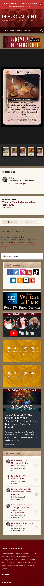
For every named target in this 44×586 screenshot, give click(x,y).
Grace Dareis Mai (19, 475)
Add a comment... (10, 250)
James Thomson (19, 462)
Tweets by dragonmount (12, 572)
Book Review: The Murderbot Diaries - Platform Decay (20, 457)
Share (10, 216)
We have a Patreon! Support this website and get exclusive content (20, 4)
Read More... (10, 438)
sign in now (12, 236)
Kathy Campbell (19, 491)
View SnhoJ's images (17, 177)
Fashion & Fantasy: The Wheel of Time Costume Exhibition (22, 485)
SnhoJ (13, 172)
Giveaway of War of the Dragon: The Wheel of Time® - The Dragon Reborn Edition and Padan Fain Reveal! (21, 415)
